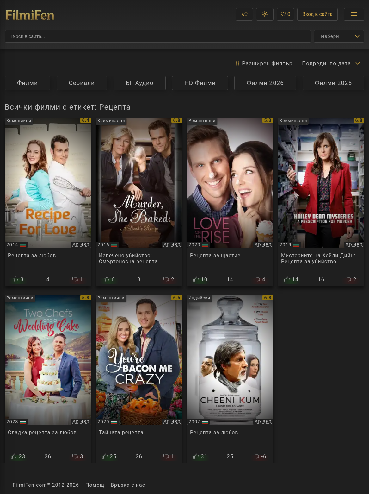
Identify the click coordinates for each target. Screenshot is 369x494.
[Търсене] (158, 36)
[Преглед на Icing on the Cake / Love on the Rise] (230, 202)
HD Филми (200, 82)
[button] (244, 14)
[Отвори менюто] (354, 14)
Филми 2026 (265, 82)
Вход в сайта (317, 14)
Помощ (94, 485)
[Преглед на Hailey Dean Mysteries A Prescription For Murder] (321, 202)
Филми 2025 (333, 82)
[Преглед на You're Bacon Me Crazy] (139, 379)
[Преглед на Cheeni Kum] (230, 379)
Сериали (82, 82)
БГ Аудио (140, 82)
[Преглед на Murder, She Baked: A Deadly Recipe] (139, 202)
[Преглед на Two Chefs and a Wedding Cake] (48, 379)
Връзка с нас (128, 485)
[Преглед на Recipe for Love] (48, 202)
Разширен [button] (263, 63)
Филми (27, 82)
